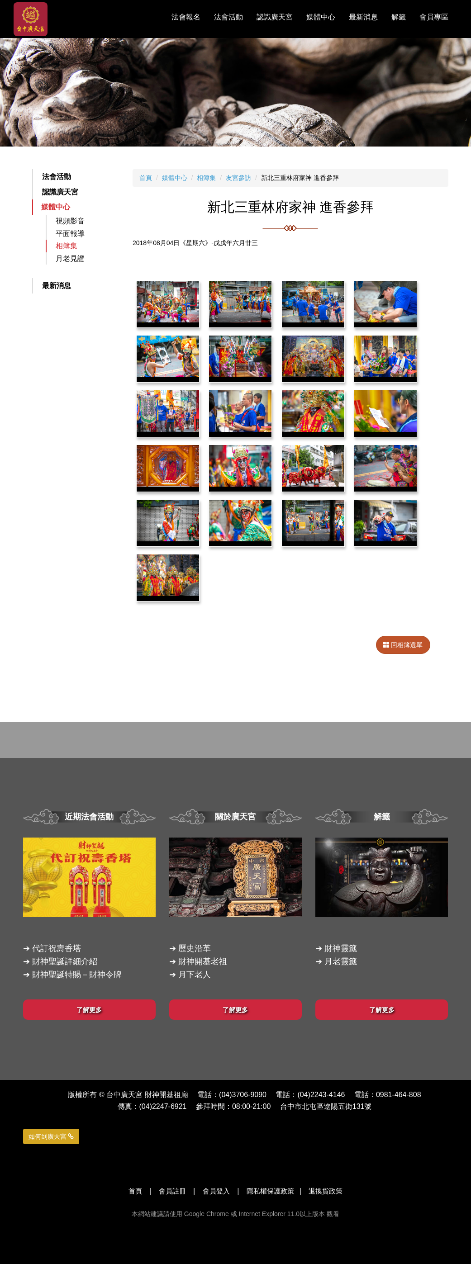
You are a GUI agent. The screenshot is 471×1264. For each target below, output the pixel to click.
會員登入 (216, 1191)
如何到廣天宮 (51, 1136)
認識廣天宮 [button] (275, 17)
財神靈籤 (340, 948)
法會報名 (185, 17)
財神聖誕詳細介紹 (64, 961)
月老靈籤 (340, 961)
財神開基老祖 (202, 961)
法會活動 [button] (228, 17)
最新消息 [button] (363, 17)
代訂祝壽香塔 (56, 948)
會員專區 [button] (433, 17)
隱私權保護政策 (270, 1191)
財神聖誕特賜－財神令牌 (77, 974)
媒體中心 (55, 207)
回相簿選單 (403, 645)
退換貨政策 (326, 1191)
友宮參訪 (238, 177)
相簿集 (66, 246)
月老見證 (70, 258)
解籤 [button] (398, 17)
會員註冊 (172, 1191)
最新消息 (56, 285)
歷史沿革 (194, 948)
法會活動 (56, 176)
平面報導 (70, 233)
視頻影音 (70, 221)
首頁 (145, 177)
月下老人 (194, 974)
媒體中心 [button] (320, 17)
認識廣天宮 (60, 192)
